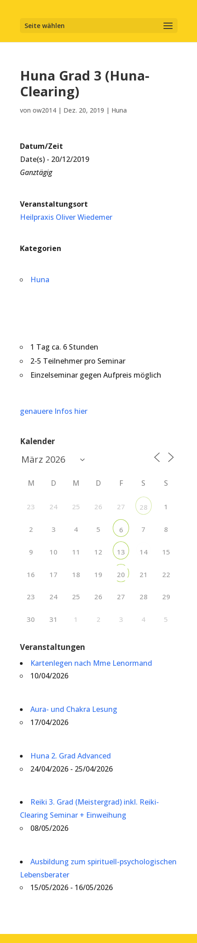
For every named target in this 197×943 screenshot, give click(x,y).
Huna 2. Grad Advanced (70, 756)
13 (121, 551)
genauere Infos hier (53, 411)
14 (143, 551)
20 (121, 574)
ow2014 (44, 110)
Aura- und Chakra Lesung (73, 709)
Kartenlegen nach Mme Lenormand (91, 663)
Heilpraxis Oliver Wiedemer (66, 217)
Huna (119, 110)
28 (143, 507)
